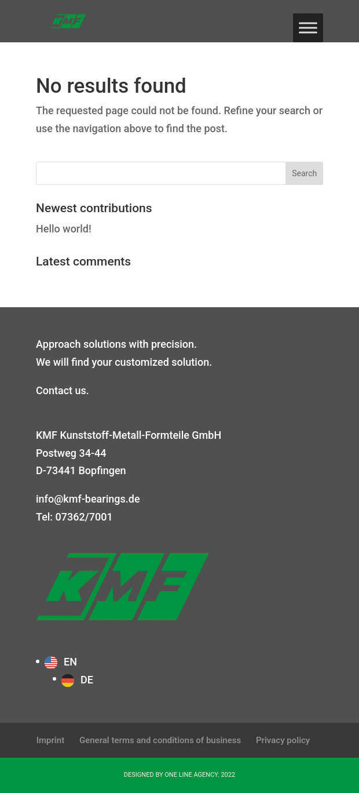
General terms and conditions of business (160, 740)
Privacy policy (283, 740)
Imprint (50, 740)
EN (70, 662)
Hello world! (63, 229)
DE (86, 680)
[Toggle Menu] (308, 27)
